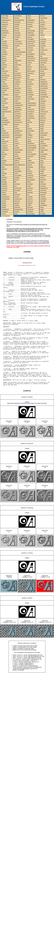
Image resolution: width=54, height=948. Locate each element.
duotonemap (43, 60)
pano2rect (43, 118)
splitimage (30, 167)
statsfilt (42, 171)
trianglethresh (44, 188)
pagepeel (4, 118)
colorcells (4, 43)
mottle (29, 107)
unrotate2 (30, 196)
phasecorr (43, 120)
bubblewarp (30, 33)
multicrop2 (4, 109)
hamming (4, 79)
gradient (42, 75)
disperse (4, 58)
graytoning (4, 77)
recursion (29, 137)
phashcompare (6, 122)
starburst (29, 171)
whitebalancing (18, 209)
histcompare (30, 79)
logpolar (16, 94)
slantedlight (17, 158)
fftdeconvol (43, 67)
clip (2, 39)
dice (41, 56)
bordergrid (17, 33)
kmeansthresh (44, 88)
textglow (4, 179)
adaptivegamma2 (19, 20)
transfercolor (17, 188)
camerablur (17, 35)
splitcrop (16, 167)
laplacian (29, 90)
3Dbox (29, 16)
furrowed (4, 73)
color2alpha (30, 39)
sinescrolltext (43, 154)
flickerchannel (31, 71)
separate (16, 147)
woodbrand (5, 211)
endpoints (4, 64)
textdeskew (43, 175)
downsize (4, 60)
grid (28, 77)
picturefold (4, 124)
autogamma (5, 24)
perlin (28, 120)
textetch (42, 177)
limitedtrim (30, 92)
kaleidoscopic (5, 88)
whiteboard (30, 209)
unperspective (5, 196)
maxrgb (4, 101)
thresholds (43, 179)
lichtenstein (17, 92)
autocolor (42, 22)
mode (3, 105)
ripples (42, 141)
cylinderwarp (17, 54)
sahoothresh (30, 143)
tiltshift (29, 182)
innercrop (4, 84)
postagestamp (18, 130)
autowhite (30, 26)
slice (28, 158)
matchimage (30, 99)
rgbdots (29, 141)
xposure (4, 213)
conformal (30, 47)
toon (15, 186)
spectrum (17, 162)
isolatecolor (5, 86)
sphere (42, 162)
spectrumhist (30, 162)
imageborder (43, 81)
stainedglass (17, 171)
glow (28, 75)
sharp (3, 152)
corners (4, 50)
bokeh (42, 30)
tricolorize (4, 190)
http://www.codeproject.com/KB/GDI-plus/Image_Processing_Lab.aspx (27, 403)
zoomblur (42, 213)
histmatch (43, 79)
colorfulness (5, 45)
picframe (42, 122)
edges (16, 62)
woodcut (16, 211)
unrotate (16, 196)
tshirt (15, 192)
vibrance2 (17, 201)
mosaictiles (17, 107)
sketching (42, 156)
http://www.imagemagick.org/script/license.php (36, 243)
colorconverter (18, 43)
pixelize (42, 124)
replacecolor (5, 141)
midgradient (17, 103)
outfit (3, 116)
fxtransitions (30, 73)
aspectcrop (5, 22)
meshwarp (43, 101)
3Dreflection (5, 18)
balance (42, 26)
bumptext (4, 35)
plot (28, 126)
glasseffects (17, 75)
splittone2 (4, 169)
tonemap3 (43, 184)
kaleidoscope (43, 86)
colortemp (43, 45)
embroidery (43, 62)
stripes (42, 173)
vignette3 (29, 203)
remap (29, 139)
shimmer (29, 152)
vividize (29, 205)
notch (3, 113)
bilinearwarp (5, 30)
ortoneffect (30, 113)
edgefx (3, 62)
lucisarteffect (43, 94)
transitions (30, 188)
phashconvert (18, 122)
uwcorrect (30, 199)
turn (28, 194)
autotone (42, 24)
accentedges (43, 18)
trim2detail (17, 190)
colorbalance (17, 41)
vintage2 (4, 205)
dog (15, 58)
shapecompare (18, 150)
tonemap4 (4, 186)
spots (28, 169)
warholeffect (43, 205)
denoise (4, 56)
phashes (29, 122)
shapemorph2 (44, 150)
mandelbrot (5, 99)
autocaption (30, 22)
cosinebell (17, 50)
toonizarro (43, 186)
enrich (29, 64)
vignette (4, 203)
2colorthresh (17, 16)
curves (42, 52)
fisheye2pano (44, 69)
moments (42, 105)
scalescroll (4, 145)
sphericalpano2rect (19, 165)
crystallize (4, 52)
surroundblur (17, 175)
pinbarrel (16, 124)
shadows (42, 147)
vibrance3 (30, 201)
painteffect (17, 118)
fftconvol (29, 67)
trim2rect (29, 190)
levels (3, 92)
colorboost (43, 41)
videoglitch (43, 201)
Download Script (27, 262)
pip (28, 124)
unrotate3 (42, 196)
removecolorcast (44, 139)
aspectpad (17, 22)
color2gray (43, 39)
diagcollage (30, 56)
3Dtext (29, 18)
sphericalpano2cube (7, 165)
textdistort (4, 177)
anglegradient (31, 20)
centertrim (17, 37)
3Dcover (42, 16)
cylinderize (4, 54)
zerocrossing (30, 213)
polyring (29, 128)
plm (3, 126)
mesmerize (5, 103)
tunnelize (4, 194)
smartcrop (43, 158)
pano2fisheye (31, 118)
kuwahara (17, 90)
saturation (43, 143)
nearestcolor (30, 109)
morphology (5, 107)
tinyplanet (4, 184)
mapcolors (17, 99)
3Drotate (16, 18)
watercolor (17, 207)
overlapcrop (30, 116)
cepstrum (29, 37)
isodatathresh (44, 84)
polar (3, 128)
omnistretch (17, 113)
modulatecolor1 (18, 105)
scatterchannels (31, 145)
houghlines (17, 81)
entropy (42, 64)
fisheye (29, 69)
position (4, 130)
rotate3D (16, 143)
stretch (16, 173)
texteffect (16, 177)
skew (3, 158)
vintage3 (16, 205)
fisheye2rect (5, 71)
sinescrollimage (31, 154)
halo (41, 77)
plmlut (16, 126)
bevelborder (43, 28)
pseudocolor (5, 133)
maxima (42, 99)
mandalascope (44, 96)
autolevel (29, 24)
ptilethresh (17, 133)
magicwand (17, 96)
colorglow (17, 45)
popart (42, 128)
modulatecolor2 (31, 105)
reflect (16, 139)
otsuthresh (43, 113)
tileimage (4, 182)
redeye (42, 137)
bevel (28, 28)
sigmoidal (4, 154)
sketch (3, 156)
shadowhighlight (31, 147)
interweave (30, 84)
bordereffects (5, 33)
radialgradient (18, 135)
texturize (16, 179)
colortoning (5, 47)
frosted (42, 71)
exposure (4, 67)
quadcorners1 (44, 133)
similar (16, 154)
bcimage (4, 28)
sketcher (16, 156)
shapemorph (30, 150)
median (16, 101)
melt (28, 101)
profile (42, 130)
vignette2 (16, 203)
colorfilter (42, 43)
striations (29, 173)
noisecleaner (30, 111)
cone (15, 47)
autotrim (16, 26)
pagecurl (42, 116)
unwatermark (18, 199)
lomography (30, 94)
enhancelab (17, 64)
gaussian (42, 73)
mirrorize (42, 103)
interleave (17, 84)
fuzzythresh (17, 73)
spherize (29, 165)
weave (42, 207)
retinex (16, 141)
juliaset (29, 86)
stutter (3, 175)
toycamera (4, 188)
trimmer (4, 192)
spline (3, 167)
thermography (31, 179)
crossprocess (43, 50)
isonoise (16, 86)
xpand (42, 211)
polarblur (16, 128)
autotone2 (4, 26)
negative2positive (6, 111)
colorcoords (30, 43)
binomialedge (31, 30)
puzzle (29, 133)
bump (41, 33)
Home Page (5, 16)
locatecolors (5, 94)
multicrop (42, 107)
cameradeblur (31, 35)
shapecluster (5, 150)
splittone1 (43, 167)
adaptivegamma (6, 20)
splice (41, 165)
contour (42, 47)
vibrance (4, 201)
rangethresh (17, 137)
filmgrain (16, 69)
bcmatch (16, 28)
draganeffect (17, 60)
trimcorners (43, 190)
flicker (16, 71)
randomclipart (5, 137)
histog (3, 81)
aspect (42, 20)
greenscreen (17, 77)
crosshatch (30, 50)
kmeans (29, 88)
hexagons (17, 79)
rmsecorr (4, 143)
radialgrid (29, 135)
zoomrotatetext (6, 216)
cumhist (29, 52)
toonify (29, 186)
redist (3, 139)
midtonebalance (31, 103)
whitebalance (5, 209)
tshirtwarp (30, 192)
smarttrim (4, 160)
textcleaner (30, 175)
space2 (4, 162)
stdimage (4, 173)
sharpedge (17, 152)
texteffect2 (30, 177)
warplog (4, 207)
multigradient (18, 109)
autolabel (17, 24)
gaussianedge (5, 75)
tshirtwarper (43, 192)
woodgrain (30, 211)
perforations (17, 120)
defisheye (43, 54)
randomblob (43, 135)
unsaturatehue (6, 199)
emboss (29, 62)
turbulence (17, 194)
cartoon (4, 37)
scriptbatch (5, 147)
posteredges (30, 130)
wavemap (30, 207)
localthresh (43, 92)
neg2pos (42, 109)
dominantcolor (31, 58)
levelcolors (43, 90)
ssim (3, 171)
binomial (16, 30)
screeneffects (44, 145)
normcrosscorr (44, 111)
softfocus (16, 160)
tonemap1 (17, 184)
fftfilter (3, 69)
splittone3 (17, 169)
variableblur (43, 199)
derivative (17, 56)
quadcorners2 (5, 135)
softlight (29, 160)
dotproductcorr (44, 58)
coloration (4, 41)
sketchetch (30, 156)
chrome (42, 37)
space (42, 160)
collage (16, 39)
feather (16, 67)
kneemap (4, 90)
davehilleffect (31, 54)
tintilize (42, 182)
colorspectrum (31, 45)
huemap (29, 81)
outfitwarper (17, 116)
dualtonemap (31, 60)
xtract (16, 213)
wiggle (42, 209)
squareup (42, 169)
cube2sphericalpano (20, 52)
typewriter (43, 194)
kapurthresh (17, 88)
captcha (42, 35)
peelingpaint (5, 120)
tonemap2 (30, 184)
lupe (3, 96)
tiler (15, 182)
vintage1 (42, 203)
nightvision (17, 111)
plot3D (42, 126)
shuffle (42, 152)
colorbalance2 (31, 41)
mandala (29, 96)
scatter (16, 145)
